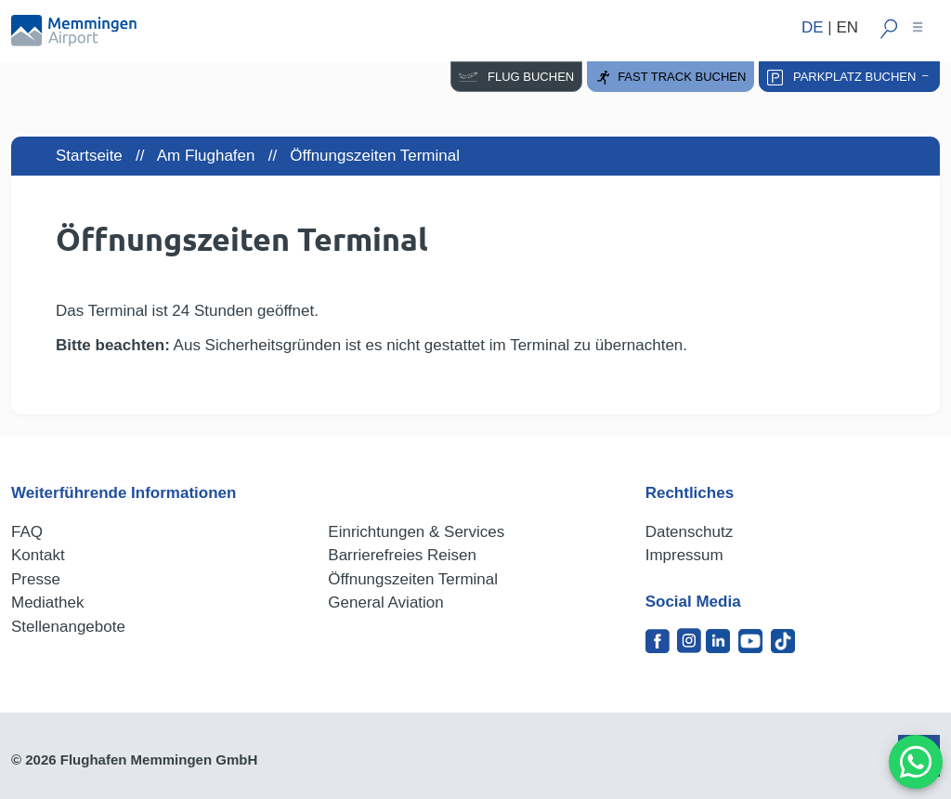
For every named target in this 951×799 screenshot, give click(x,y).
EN (847, 27)
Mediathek (47, 602)
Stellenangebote (68, 626)
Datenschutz (689, 532)
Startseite (89, 155)
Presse (35, 579)
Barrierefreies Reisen (402, 555)
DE (812, 27)
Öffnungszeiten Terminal (413, 579)
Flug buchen (516, 77)
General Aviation (385, 602)
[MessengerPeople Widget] (916, 762)
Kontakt (38, 555)
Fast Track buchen (670, 77)
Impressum (684, 555)
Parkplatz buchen (849, 77)
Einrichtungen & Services (416, 532)
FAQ (27, 532)
